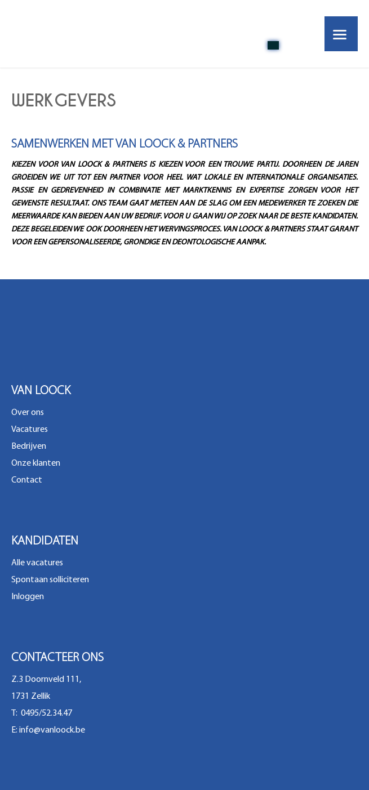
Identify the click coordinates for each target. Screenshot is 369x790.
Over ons (27, 412)
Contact (26, 480)
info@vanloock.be (52, 730)
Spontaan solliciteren (50, 579)
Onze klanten (35, 463)
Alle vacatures (37, 563)
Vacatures (29, 429)
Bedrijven (28, 446)
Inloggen (27, 596)
